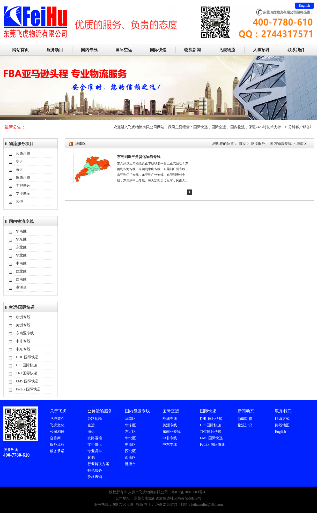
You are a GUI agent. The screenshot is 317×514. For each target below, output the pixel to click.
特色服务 (94, 470)
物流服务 (258, 144)
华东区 (21, 239)
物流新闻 (192, 50)
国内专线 (89, 50)
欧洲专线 (23, 317)
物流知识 (245, 425)
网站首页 (20, 50)
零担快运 (23, 185)
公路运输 (23, 153)
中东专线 (23, 349)
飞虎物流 (227, 50)
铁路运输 (23, 177)
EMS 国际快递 (27, 381)
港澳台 (21, 287)
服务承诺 (57, 451)
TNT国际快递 (26, 373)
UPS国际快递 (26, 365)
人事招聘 (261, 50)
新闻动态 (245, 419)
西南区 (21, 279)
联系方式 (282, 419)
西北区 (21, 271)
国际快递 (158, 50)
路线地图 (282, 425)
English (304, 5)
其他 (19, 201)
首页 (242, 144)
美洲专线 (23, 325)
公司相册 (57, 432)
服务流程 (57, 445)
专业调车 (23, 193)
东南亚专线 (25, 333)
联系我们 (295, 50)
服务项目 (55, 50)
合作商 (55, 438)
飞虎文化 (57, 425)
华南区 (21, 231)
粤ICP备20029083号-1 (188, 492)
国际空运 (123, 50)
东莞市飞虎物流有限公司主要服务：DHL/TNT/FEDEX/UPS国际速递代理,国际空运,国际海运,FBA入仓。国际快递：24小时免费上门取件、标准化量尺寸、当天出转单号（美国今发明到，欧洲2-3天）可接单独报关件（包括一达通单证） (158, 6)
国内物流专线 (281, 144)
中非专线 (23, 341)
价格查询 (94, 477)
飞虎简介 (57, 419)
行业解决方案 (98, 464)
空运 (19, 161)
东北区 (21, 247)
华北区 (21, 255)
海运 (19, 169)
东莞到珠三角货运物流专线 (138, 157)
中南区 (21, 263)
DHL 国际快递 (27, 357)
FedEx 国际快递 (28, 389)
